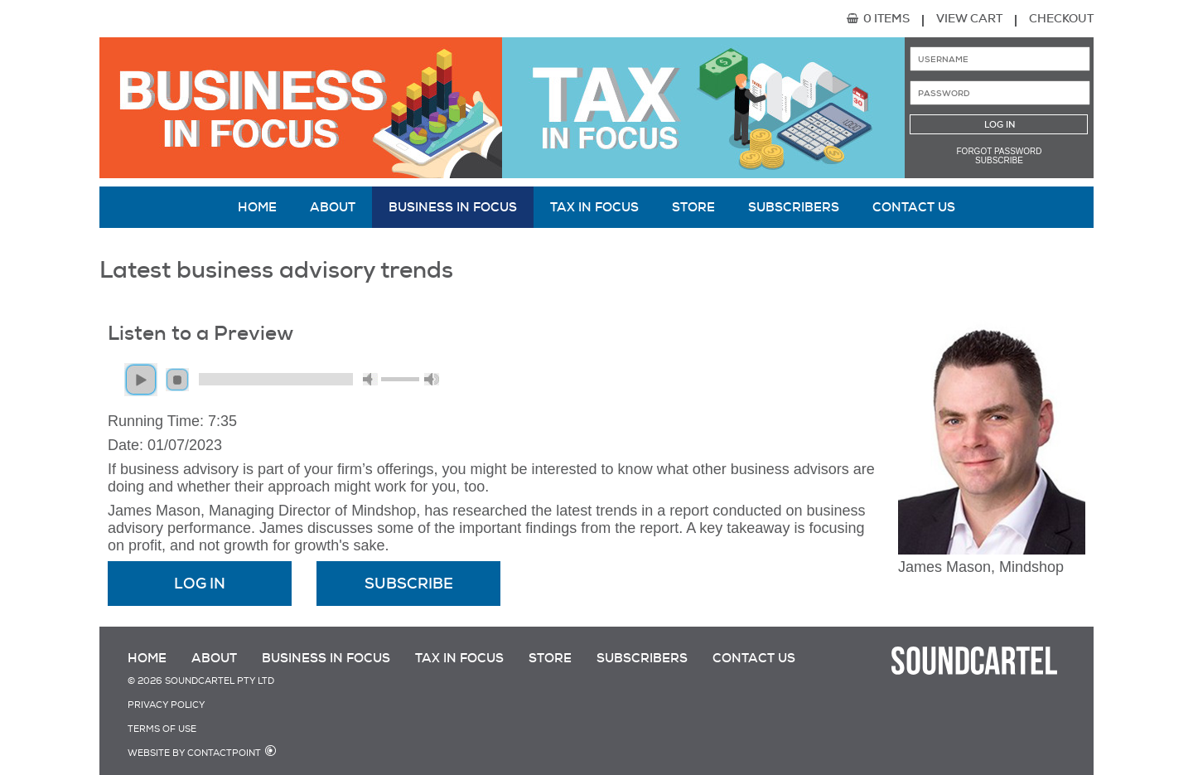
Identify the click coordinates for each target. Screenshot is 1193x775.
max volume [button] (431, 379)
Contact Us (913, 207)
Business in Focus (453, 207)
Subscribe (999, 160)
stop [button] (177, 379)
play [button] (140, 379)
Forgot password (999, 151)
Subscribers (793, 207)
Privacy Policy (166, 705)
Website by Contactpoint (194, 753)
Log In (199, 583)
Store (693, 207)
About (332, 207)
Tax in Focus (594, 207)
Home (257, 207)
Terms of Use (162, 729)
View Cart (969, 18)
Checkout (1061, 18)
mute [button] (370, 379)
